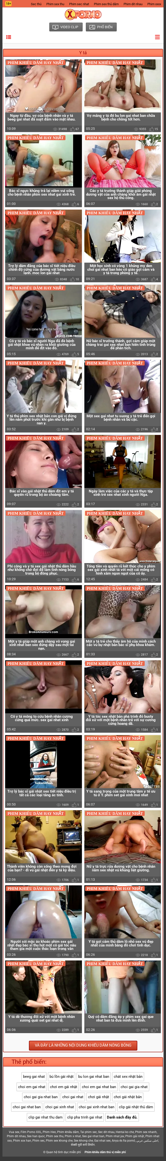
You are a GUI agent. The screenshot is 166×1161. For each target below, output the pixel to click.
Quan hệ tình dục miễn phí (63, 1156)
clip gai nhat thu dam (45, 1122)
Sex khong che (83, 1145)
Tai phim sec (88, 1136)
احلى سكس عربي (147, 1145)
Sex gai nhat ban (93, 1141)
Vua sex (14, 1136)
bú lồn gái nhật (62, 1081)
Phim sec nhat (79, 4)
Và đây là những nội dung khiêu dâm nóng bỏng (83, 1050)
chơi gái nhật (98, 1101)
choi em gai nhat (31, 1091)
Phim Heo (49, 1136)
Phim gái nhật (134, 1141)
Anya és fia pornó (123, 1145)
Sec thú (36, 4)
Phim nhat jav (115, 1141)
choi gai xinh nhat (59, 1111)
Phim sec (38, 1145)
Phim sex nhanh (146, 1136)
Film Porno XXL (31, 1136)
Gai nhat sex (102, 1145)
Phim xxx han (22, 1145)
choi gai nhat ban (27, 1111)
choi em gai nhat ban (99, 1091)
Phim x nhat (73, 1141)
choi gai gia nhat (134, 1091)
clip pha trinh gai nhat (84, 1122)
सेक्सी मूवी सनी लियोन (83, 1149)
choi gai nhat (72, 1101)
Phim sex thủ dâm (106, 4)
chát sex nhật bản (128, 1081)
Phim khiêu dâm (68, 1136)
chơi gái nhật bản (128, 1101)
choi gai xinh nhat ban (96, 1111)
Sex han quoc (36, 1141)
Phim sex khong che (59, 1145)
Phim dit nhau (133, 4)
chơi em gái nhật (63, 1091)
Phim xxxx (154, 4)
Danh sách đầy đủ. (122, 1122)
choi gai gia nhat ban (41, 1101)
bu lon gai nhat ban (93, 1081)
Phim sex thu (55, 4)
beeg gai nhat (34, 1081)
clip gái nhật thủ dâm (136, 1111)
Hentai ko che (125, 1136)
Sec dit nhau (106, 1136)
